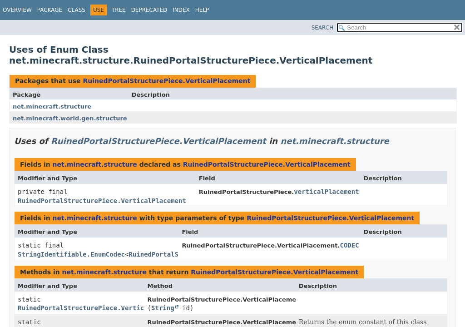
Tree (119, 10)
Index (181, 10)
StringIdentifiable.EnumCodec (71, 254)
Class (76, 10)
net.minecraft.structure (52, 106)
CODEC (349, 245)
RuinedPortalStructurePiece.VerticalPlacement (166, 80)
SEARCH (323, 28)
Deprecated (149, 10)
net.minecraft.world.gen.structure (70, 118)
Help (202, 10)
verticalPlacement (326, 191)
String (162, 308)
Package (49, 10)
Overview (17, 10)
